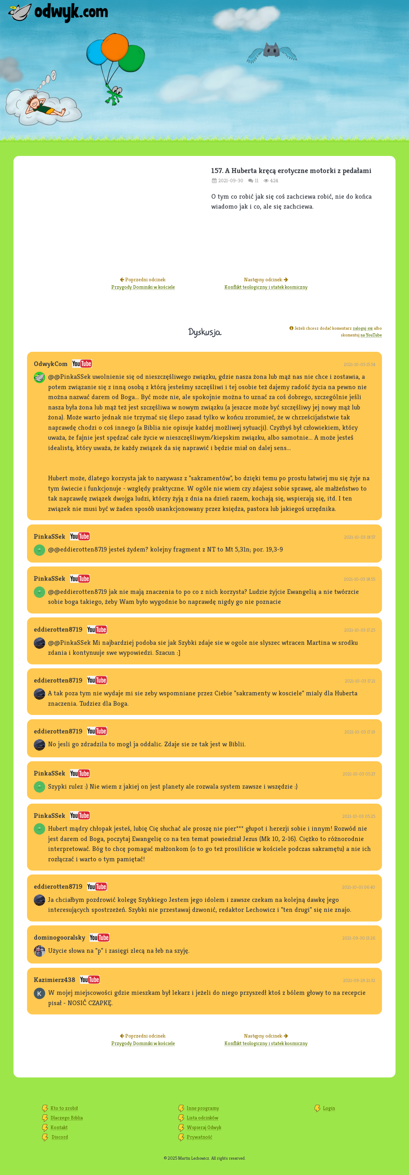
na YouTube (371, 335)
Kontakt (59, 1127)
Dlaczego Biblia (67, 1117)
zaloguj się (363, 328)
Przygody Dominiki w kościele (143, 287)
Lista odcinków (202, 1117)
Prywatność (199, 1137)
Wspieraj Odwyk (204, 1127)
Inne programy (203, 1108)
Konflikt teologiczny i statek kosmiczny (266, 287)
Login (329, 1108)
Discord (60, 1137)
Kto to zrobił (64, 1108)
